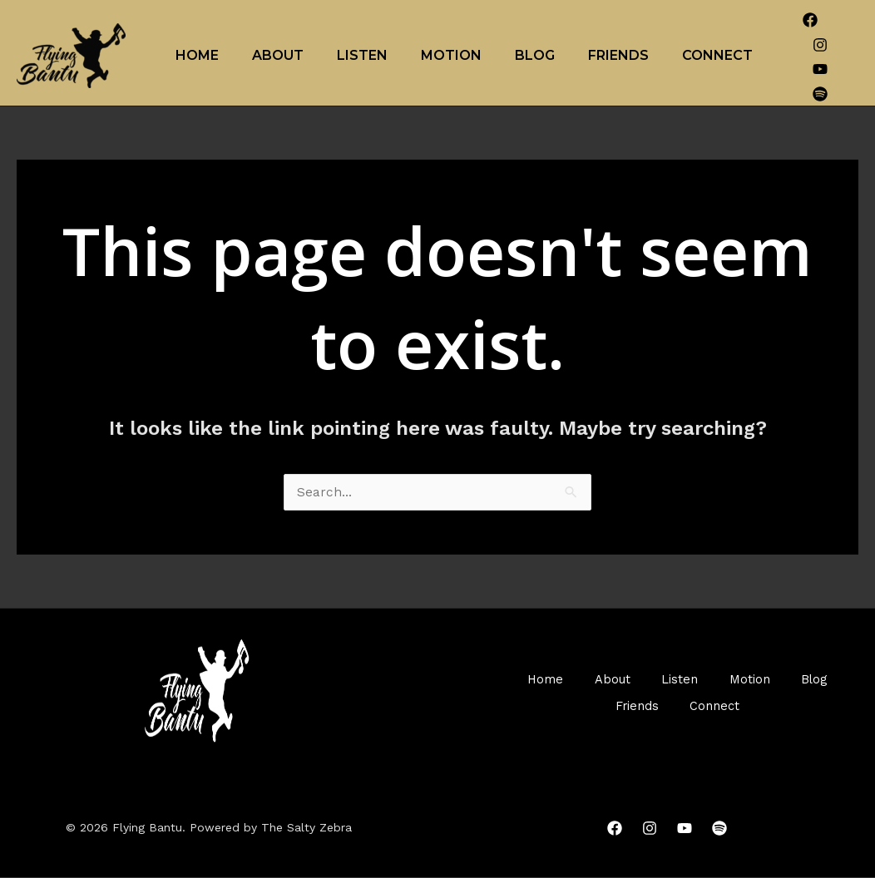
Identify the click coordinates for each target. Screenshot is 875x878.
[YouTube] (820, 69)
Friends (618, 55)
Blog (535, 55)
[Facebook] (810, 19)
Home (197, 55)
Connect (717, 55)
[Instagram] (820, 44)
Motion (451, 55)
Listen (362, 55)
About (278, 55)
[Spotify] (820, 93)
